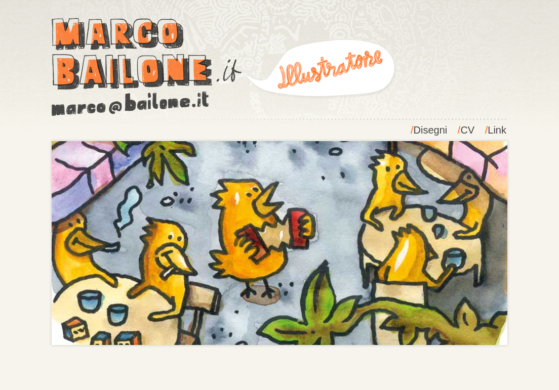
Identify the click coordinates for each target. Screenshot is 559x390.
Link (497, 130)
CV (467, 130)
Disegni (431, 130)
